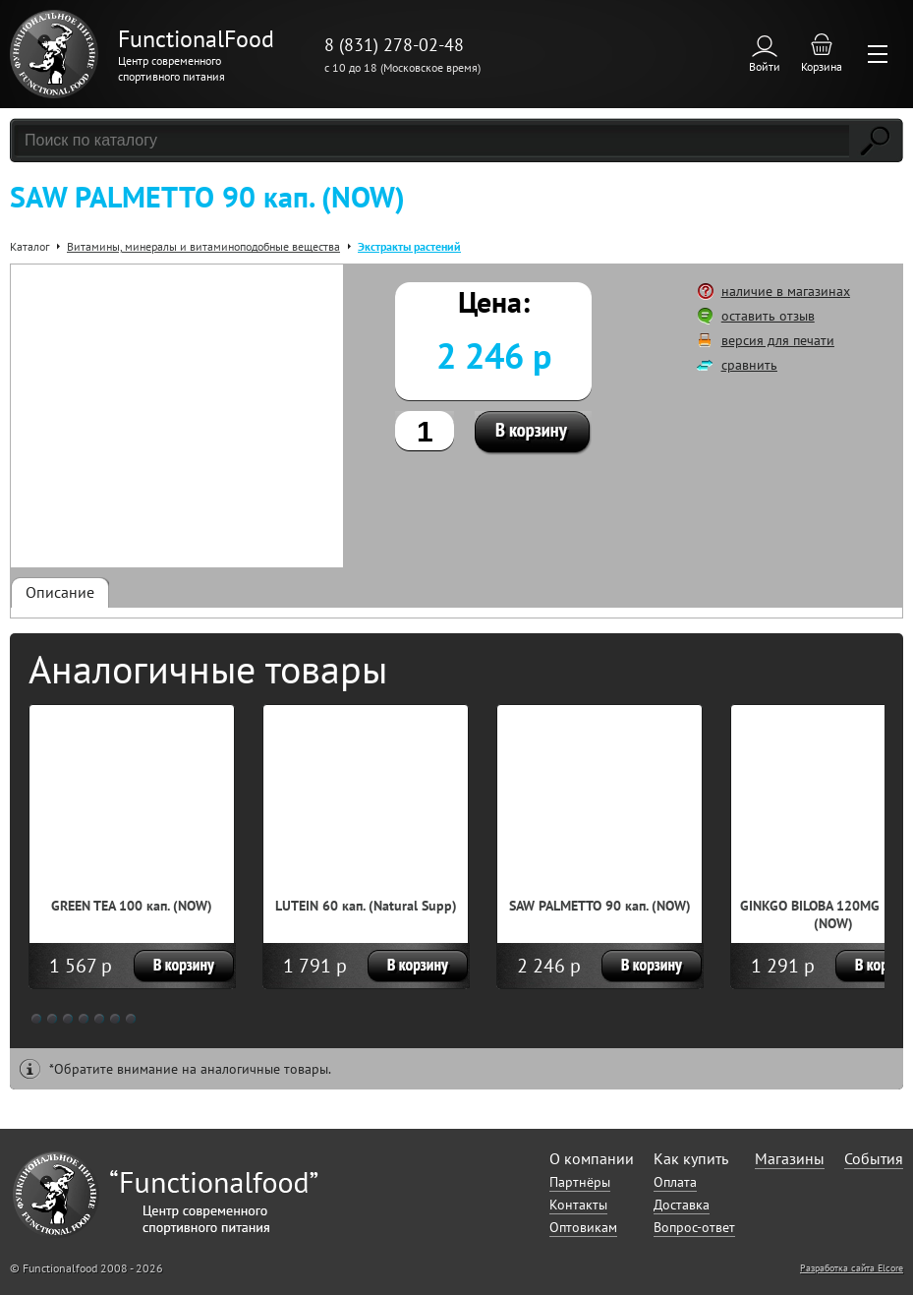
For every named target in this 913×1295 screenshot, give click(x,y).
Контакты (578, 1204)
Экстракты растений (409, 246)
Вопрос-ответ (694, 1227)
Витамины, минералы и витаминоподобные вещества (203, 246)
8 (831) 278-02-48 (394, 44)
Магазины (790, 1158)
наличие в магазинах (785, 291)
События (873, 1158)
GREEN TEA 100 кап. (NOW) (131, 905)
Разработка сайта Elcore (851, 1268)
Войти (764, 66)
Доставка (682, 1204)
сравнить (749, 365)
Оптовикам (583, 1227)
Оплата (675, 1182)
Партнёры (579, 1182)
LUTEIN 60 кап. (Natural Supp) (366, 905)
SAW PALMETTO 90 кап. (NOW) (600, 905)
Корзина (821, 66)
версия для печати (777, 340)
